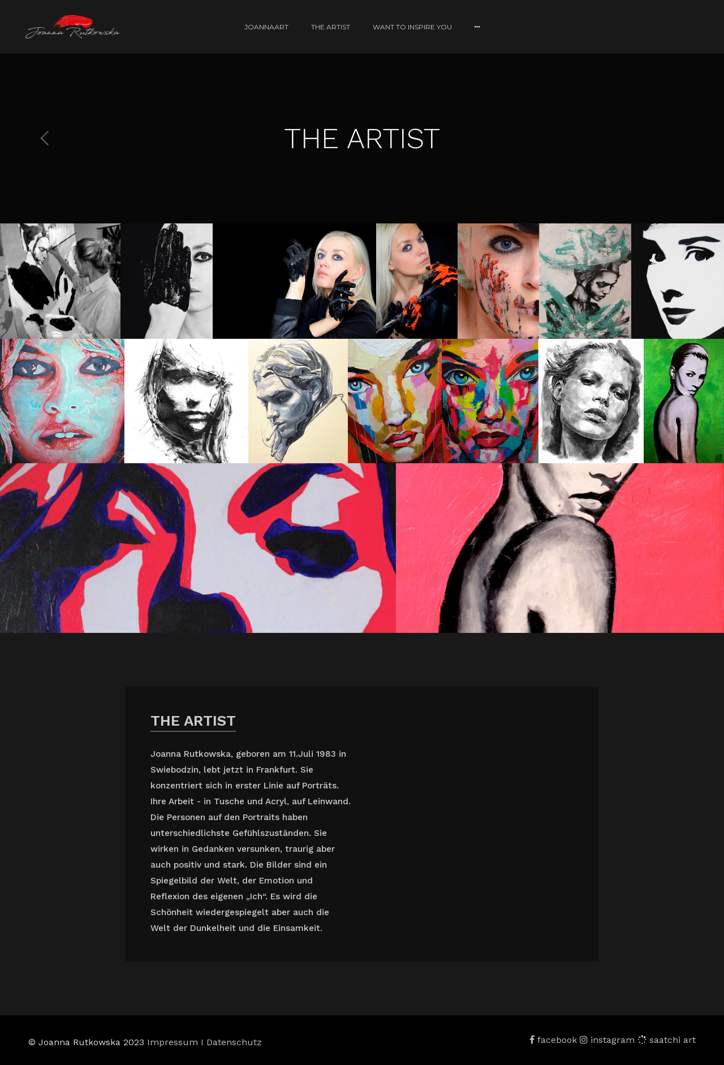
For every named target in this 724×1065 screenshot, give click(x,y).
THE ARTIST (330, 27)
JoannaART (266, 27)
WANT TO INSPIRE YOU (412, 27)
